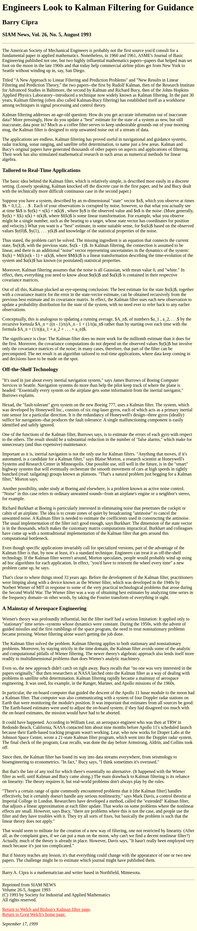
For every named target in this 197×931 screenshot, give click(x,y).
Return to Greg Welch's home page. (34, 914)
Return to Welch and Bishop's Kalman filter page (46, 909)
